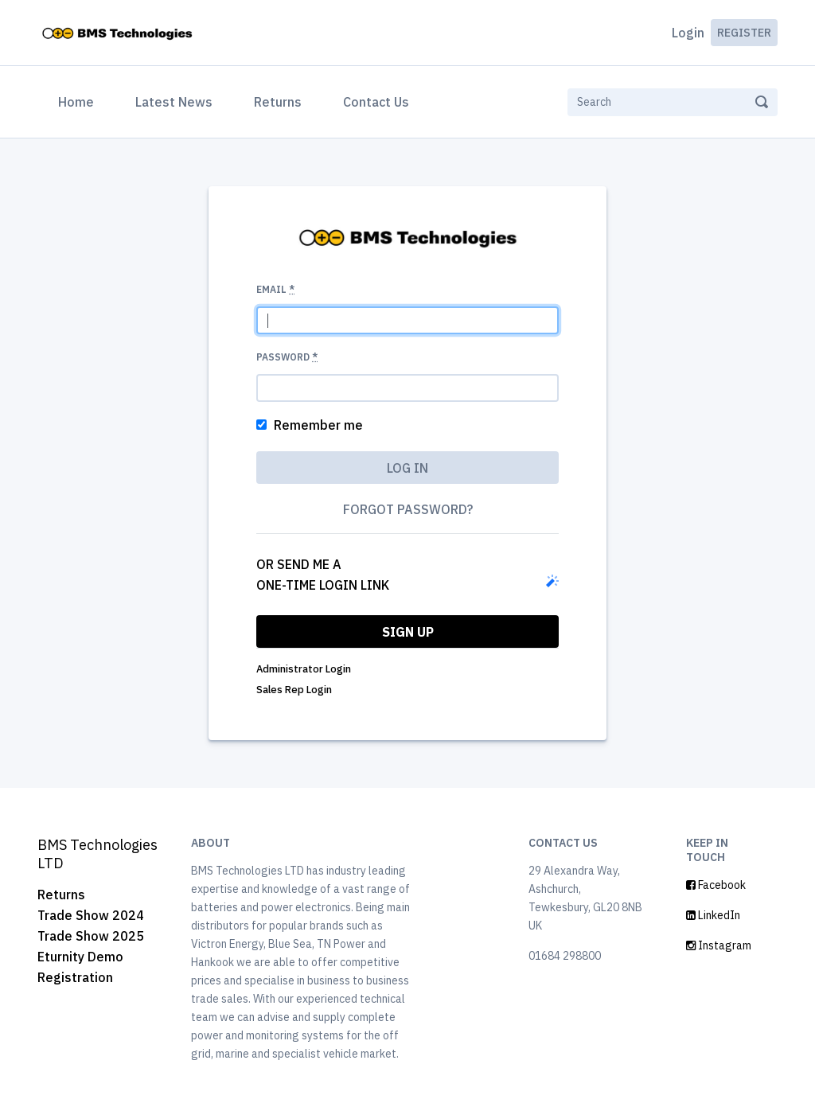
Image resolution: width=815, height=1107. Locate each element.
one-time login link (322, 585)
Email (275, 289)
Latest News (174, 102)
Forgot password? (408, 509)
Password (287, 357)
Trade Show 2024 (90, 915)
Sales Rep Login (294, 689)
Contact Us (376, 102)
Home (79, 100)
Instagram (718, 945)
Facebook (716, 885)
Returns (278, 102)
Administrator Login (303, 669)
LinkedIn (713, 915)
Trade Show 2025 (90, 936)
